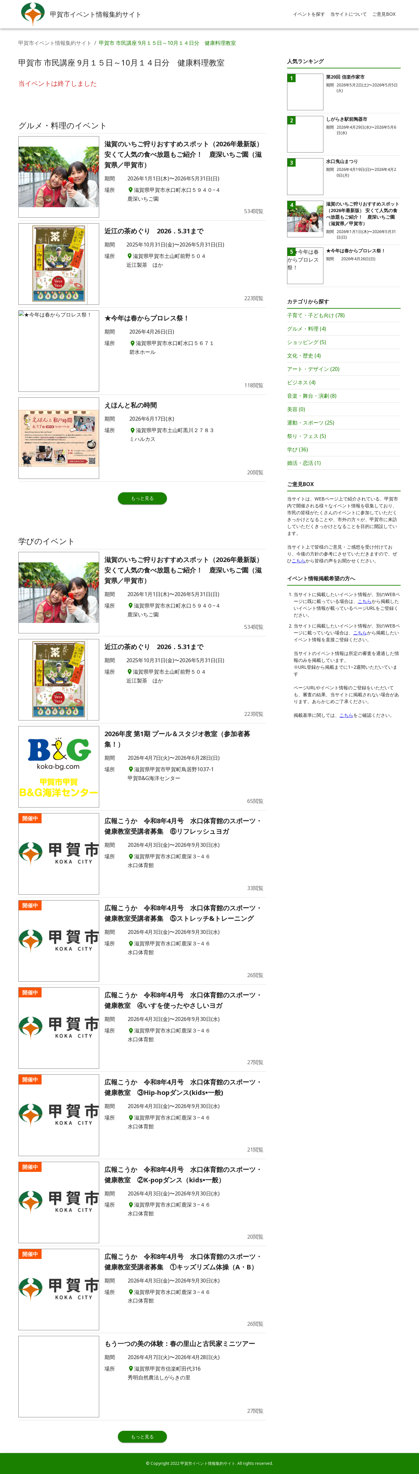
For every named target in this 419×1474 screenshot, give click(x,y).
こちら (298, 560)
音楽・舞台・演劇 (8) (312, 395)
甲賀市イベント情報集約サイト (55, 42)
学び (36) (297, 449)
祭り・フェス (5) (306, 436)
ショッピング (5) (306, 342)
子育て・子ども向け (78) (316, 315)
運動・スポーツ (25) (310, 422)
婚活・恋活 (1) (304, 462)
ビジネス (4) (301, 382)
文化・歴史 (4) (304, 355)
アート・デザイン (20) (313, 369)
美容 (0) (296, 409)
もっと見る (142, 498)
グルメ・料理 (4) (306, 328)
